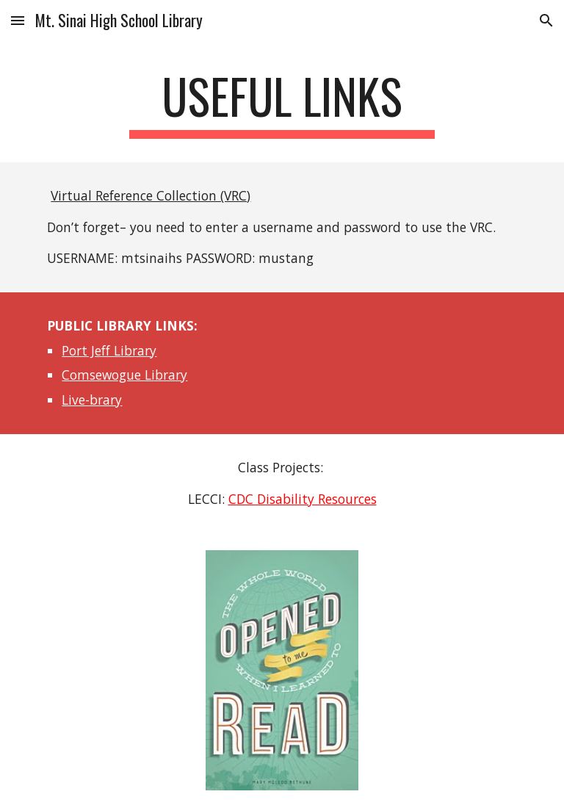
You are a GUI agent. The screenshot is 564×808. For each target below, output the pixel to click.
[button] (17, 20)
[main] (281, 103)
